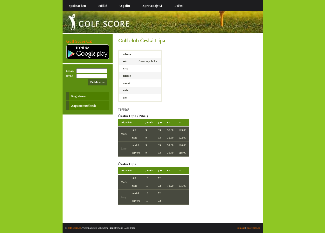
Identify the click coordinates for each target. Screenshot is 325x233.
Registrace (78, 96)
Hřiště (102, 6)
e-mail (70, 70)
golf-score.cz (74, 227)
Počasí (179, 6)
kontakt (241, 227)
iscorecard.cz (253, 227)
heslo (69, 75)
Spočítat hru (77, 6)
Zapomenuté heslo (84, 105)
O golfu (125, 6)
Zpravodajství (152, 6)
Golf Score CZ (79, 41)
